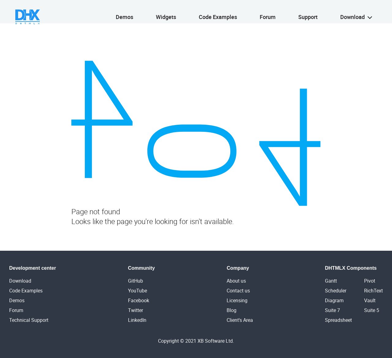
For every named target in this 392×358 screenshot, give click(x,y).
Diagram (334, 300)
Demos (124, 11)
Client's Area (240, 320)
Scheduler (335, 290)
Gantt (331, 280)
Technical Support (28, 320)
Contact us (238, 290)
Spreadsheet (338, 320)
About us (236, 280)
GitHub (135, 280)
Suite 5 (371, 310)
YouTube (137, 290)
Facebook (138, 300)
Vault (369, 300)
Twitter (135, 310)
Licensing (237, 300)
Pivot (369, 280)
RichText (373, 290)
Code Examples (218, 11)
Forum (268, 11)
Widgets (166, 11)
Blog (231, 310)
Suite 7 (332, 310)
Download (356, 11)
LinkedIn (137, 320)
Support (308, 11)
